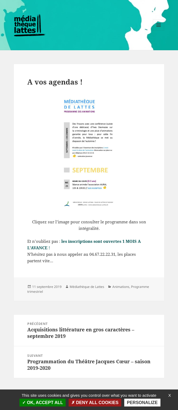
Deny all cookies (95, 402)
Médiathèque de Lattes (87, 286)
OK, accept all (42, 402)
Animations (120, 286)
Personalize (142, 402)
